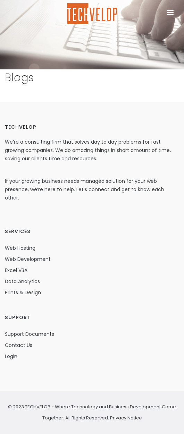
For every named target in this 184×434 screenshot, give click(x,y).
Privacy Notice (125, 418)
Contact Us (18, 345)
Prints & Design (23, 292)
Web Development (28, 259)
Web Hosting (20, 248)
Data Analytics (22, 281)
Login (11, 356)
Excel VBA (16, 270)
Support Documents (29, 334)
